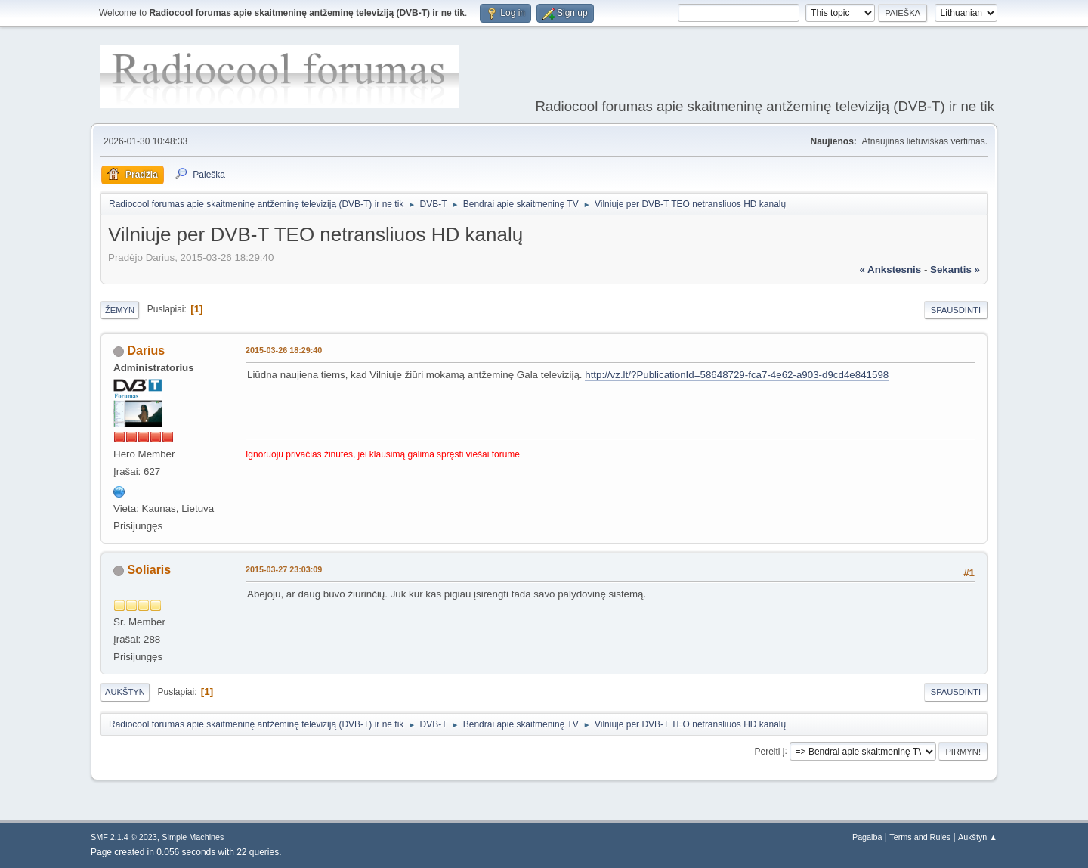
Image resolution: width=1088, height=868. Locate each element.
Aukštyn (125, 691)
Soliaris (149, 569)
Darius (146, 350)
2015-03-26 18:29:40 (284, 350)
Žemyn (119, 310)
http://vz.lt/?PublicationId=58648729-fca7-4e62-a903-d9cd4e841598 (737, 374)
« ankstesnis (890, 269)
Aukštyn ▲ (977, 837)
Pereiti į (770, 751)
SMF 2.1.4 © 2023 (124, 837)
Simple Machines (193, 837)
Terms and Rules (919, 837)
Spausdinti (956, 310)
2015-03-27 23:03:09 (284, 569)
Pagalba (867, 837)
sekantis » (955, 269)
